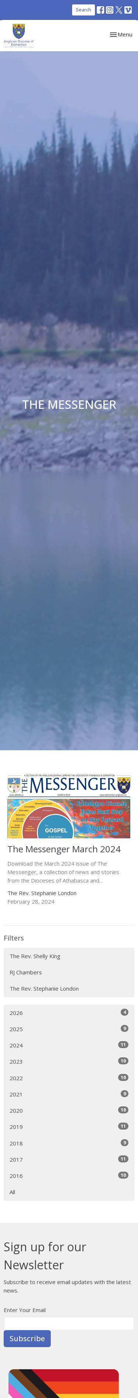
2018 (69, 1143)
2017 (69, 1159)
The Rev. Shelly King (35, 956)
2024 (69, 1045)
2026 (69, 1012)
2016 (69, 1175)
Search (83, 9)
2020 (69, 1110)
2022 (69, 1078)
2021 (69, 1094)
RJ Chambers (26, 972)
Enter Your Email (25, 1310)
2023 (69, 1061)
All (12, 1192)
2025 (69, 1029)
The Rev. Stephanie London (44, 988)
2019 (69, 1126)
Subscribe (27, 1338)
